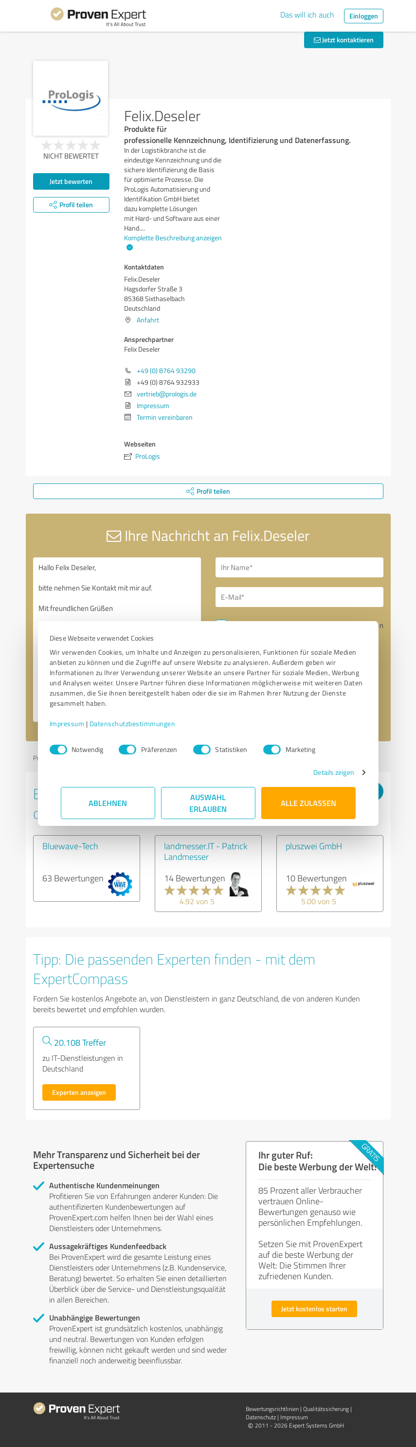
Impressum (78, 723)
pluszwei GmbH (314, 846)
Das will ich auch (307, 14)
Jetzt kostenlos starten (314, 1308)
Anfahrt (148, 319)
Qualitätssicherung (326, 1409)
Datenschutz (261, 1417)
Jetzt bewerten (71, 181)
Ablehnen (108, 802)
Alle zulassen (308, 802)
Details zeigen (322, 772)
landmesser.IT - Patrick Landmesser (205, 851)
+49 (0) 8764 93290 (166, 370)
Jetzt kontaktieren (344, 39)
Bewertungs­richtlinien (272, 1409)
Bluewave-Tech (70, 846)
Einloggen (363, 15)
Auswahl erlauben (208, 802)
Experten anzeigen (79, 1092)
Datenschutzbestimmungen (144, 723)
